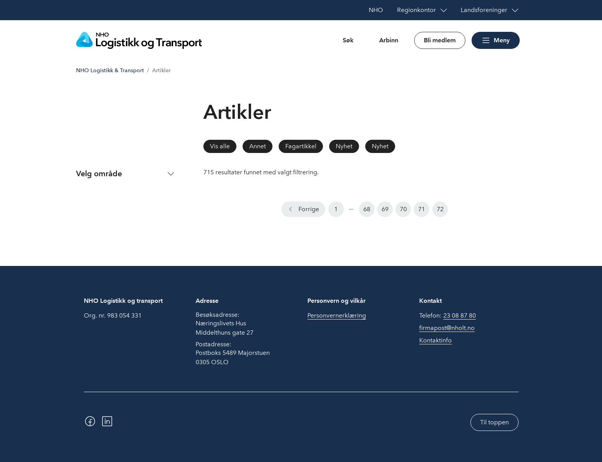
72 (440, 209)
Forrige (308, 209)
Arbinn (388, 40)
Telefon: (447, 316)
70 (403, 209)
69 (385, 209)
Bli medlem (440, 40)
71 (421, 209)
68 (366, 209)
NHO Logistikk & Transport (110, 70)
